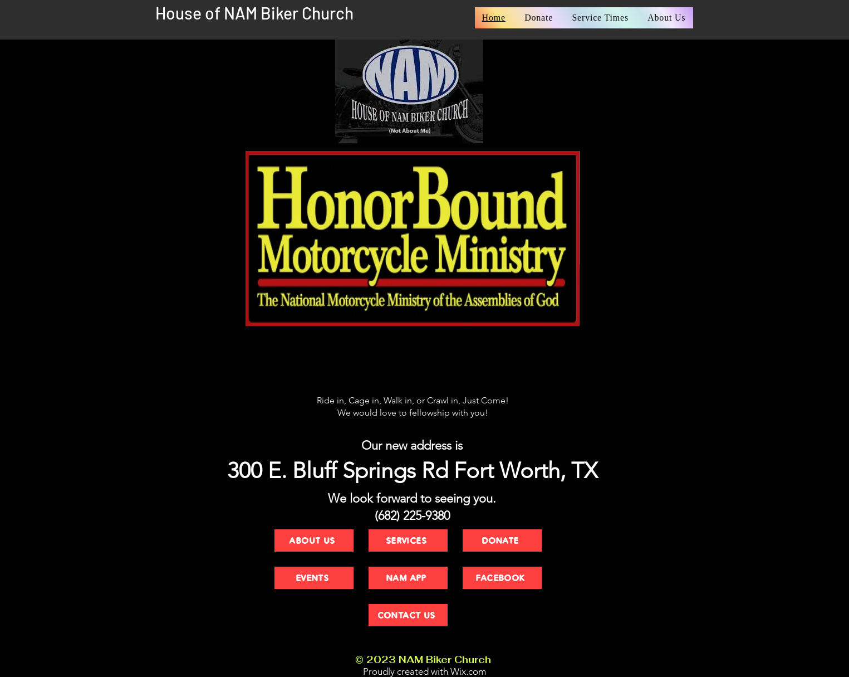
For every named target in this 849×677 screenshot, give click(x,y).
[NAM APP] (408, 578)
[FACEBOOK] (502, 578)
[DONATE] (502, 540)
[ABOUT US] (314, 540)
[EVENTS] (314, 578)
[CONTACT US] (408, 615)
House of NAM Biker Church (254, 13)
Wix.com (468, 671)
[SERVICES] (408, 540)
